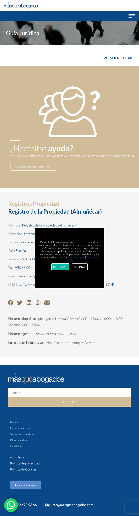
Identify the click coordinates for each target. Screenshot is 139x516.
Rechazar (60, 266)
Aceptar (80, 266)
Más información (76, 257)
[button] (132, 16)
